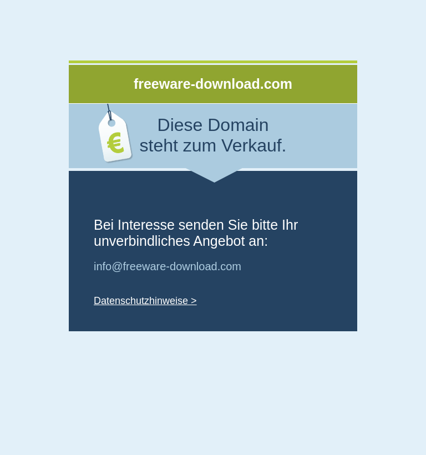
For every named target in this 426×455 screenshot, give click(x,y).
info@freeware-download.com (167, 266)
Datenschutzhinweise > (145, 300)
